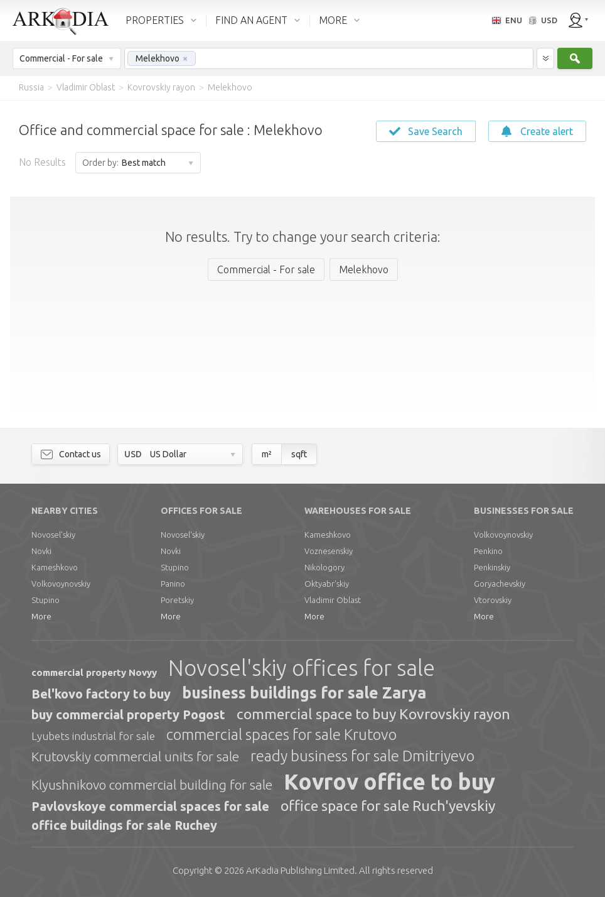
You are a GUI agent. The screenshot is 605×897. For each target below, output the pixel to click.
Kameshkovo (54, 567)
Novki (41, 550)
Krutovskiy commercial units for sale (135, 756)
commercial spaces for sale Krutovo (281, 734)
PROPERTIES (155, 20)
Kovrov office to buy (389, 781)
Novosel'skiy (53, 534)
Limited (300, 870)
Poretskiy (177, 599)
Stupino (45, 599)
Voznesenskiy (328, 550)
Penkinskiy (492, 567)
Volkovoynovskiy (60, 583)
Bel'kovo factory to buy (101, 694)
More (41, 616)
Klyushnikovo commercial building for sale (151, 784)
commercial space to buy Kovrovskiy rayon (373, 714)
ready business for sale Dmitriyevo (362, 756)
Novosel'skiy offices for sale (301, 667)
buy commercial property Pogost (128, 714)
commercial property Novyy (94, 672)
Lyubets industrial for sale (93, 736)
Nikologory (324, 567)
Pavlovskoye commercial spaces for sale (150, 806)
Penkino (488, 550)
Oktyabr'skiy (326, 583)
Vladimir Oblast (332, 599)
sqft (299, 454)
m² (267, 454)
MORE (333, 20)
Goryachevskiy (499, 583)
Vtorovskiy (492, 599)
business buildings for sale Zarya (304, 693)
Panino (173, 583)
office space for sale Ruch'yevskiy (388, 805)
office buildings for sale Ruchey (124, 825)
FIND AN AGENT (251, 20)
